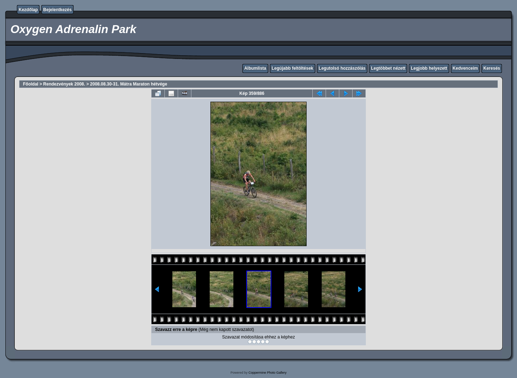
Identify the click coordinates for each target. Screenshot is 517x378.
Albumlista (255, 68)
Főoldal (30, 84)
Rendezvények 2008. (64, 84)
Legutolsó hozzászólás (342, 68)
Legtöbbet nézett (388, 68)
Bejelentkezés (57, 9)
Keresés (491, 68)
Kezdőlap (28, 9)
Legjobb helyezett (429, 68)
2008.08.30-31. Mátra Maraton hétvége (128, 84)
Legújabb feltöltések (292, 68)
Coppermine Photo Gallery (267, 372)
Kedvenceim (465, 68)
